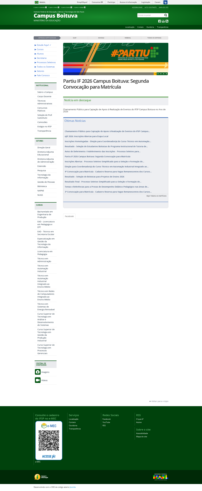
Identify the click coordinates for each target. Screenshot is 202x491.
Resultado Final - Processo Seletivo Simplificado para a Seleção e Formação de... (103, 179)
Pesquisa (41, 170)
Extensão (41, 166)
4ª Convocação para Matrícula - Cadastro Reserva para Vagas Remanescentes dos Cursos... (108, 169)
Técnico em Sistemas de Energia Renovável (46, 307)
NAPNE (40, 190)
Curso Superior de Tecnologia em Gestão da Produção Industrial (46, 335)
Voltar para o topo (158, 401)
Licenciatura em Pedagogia (44, 253)
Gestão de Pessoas (46, 182)
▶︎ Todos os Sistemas (45, 66)
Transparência (162, 27)
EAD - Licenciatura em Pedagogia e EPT (46, 224)
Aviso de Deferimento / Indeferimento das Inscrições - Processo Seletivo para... (103, 150)
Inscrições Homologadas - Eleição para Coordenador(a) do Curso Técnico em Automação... (108, 140)
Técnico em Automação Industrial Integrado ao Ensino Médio (43, 281)
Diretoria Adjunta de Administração (45, 160)
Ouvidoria (150, 27)
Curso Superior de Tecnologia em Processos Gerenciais (46, 349)
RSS (104, 425)
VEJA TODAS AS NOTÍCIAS (156, 193)
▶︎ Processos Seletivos (45, 62)
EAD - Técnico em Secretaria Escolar (45, 233)
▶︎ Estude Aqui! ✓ (43, 45)
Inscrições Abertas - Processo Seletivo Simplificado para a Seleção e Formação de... (104, 159)
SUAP (74, 38)
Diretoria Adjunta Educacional (45, 153)
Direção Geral (43, 147)
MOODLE (101, 38)
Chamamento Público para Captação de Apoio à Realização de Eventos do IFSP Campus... (107, 131)
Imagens (42, 372)
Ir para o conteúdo (40, 7)
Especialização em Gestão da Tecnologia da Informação (46, 242)
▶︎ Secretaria (40, 58)
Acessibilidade (137, 7)
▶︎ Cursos (39, 49)
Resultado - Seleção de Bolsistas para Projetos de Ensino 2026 (94, 174)
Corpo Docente (44, 96)
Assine (139, 422)
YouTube (106, 422)
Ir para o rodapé (79, 7)
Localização (129, 27)
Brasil (42, 2)
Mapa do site (163, 7)
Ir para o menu (54, 7)
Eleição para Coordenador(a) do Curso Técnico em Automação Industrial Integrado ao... (107, 164)
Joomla (73, 487)
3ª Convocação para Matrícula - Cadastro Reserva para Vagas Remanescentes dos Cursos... (108, 188)
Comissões (42, 122)
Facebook (69, 213)
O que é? (140, 419)
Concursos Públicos (42, 109)
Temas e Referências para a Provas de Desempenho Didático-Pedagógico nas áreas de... (107, 183)
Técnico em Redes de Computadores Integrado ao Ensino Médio (45, 295)
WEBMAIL (128, 38)
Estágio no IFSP (44, 126)
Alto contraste (151, 7)
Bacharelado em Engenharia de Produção (45, 214)
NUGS (40, 195)
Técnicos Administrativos (44, 102)
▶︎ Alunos (39, 53)
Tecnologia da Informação (43, 176)
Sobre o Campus (45, 92)
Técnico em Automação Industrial (42, 268)
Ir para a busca (66, 7)
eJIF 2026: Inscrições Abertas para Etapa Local (86, 136)
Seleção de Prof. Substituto (44, 116)
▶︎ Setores (39, 71)
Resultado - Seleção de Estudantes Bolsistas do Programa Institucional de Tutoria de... (106, 145)
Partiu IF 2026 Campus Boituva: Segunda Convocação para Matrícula (106, 84)
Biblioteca (42, 186)
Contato (140, 27)
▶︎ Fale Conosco (42, 75)
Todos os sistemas (154, 38)
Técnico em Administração (44, 260)
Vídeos (41, 380)
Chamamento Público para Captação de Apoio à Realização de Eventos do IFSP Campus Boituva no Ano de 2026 (114, 110)
